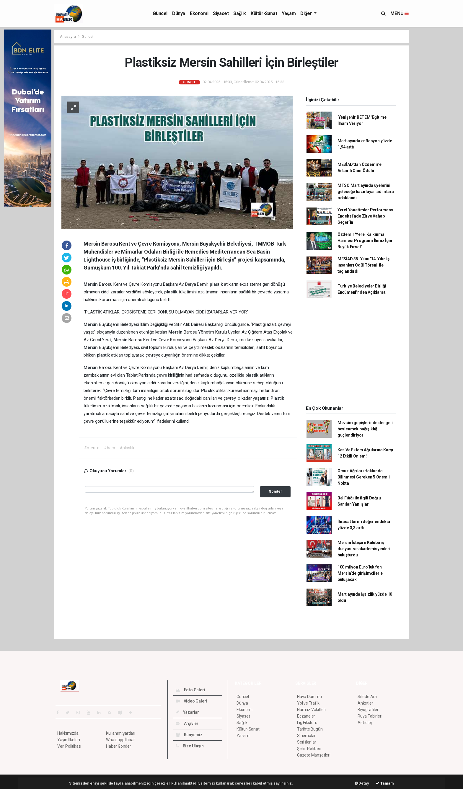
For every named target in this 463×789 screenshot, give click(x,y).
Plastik (208, 390)
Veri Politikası (69, 746)
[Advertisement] (435, 118)
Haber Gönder (118, 746)
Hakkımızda (68, 733)
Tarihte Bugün (310, 729)
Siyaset (221, 13)
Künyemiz (189, 734)
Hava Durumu (309, 696)
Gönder (275, 491)
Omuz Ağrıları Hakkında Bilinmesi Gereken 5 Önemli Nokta (364, 477)
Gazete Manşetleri (313, 755)
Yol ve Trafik (308, 703)
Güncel (160, 13)
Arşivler (187, 723)
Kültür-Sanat (264, 13)
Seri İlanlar (306, 742)
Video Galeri (191, 701)
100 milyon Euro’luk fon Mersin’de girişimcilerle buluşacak (360, 573)
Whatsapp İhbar (120, 739)
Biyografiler (368, 709)
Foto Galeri (190, 689)
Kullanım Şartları (120, 733)
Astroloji (365, 722)
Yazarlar (187, 712)
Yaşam (289, 13)
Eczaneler (306, 716)
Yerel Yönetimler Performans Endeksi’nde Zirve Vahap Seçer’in (365, 216)
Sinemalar (306, 735)
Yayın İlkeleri (68, 739)
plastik (217, 284)
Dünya (178, 13)
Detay (362, 783)
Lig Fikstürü (307, 722)
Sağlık (239, 13)
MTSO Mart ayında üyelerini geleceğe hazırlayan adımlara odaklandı (366, 191)
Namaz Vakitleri (311, 709)
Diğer (306, 13)
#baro (109, 447)
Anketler (365, 703)
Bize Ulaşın (190, 746)
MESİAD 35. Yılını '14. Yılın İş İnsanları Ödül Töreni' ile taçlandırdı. (363, 265)
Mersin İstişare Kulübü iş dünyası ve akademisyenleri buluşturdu (364, 548)
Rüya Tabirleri (370, 716)
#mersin (92, 447)
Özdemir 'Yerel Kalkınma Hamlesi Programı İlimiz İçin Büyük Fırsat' (365, 240)
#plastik (127, 447)
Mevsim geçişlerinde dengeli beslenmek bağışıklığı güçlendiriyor (365, 428)
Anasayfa (68, 36)
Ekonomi (199, 13)
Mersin (91, 284)
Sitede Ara (367, 696)
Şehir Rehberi (309, 748)
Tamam (385, 783)
